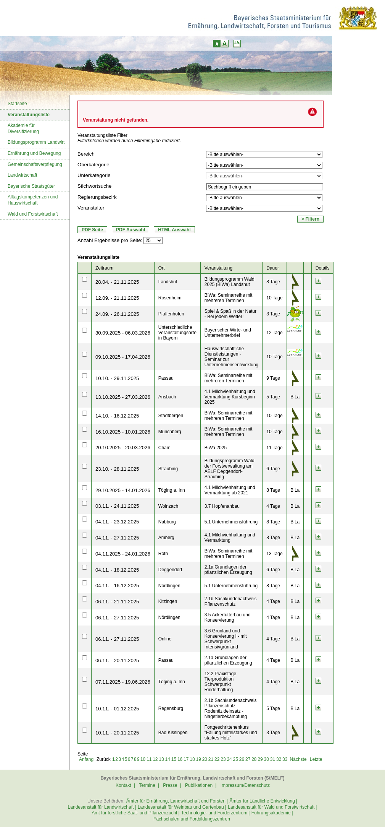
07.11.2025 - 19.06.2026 (122, 682)
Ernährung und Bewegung (34, 153)
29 (260, 759)
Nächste (298, 759)
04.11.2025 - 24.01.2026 (122, 554)
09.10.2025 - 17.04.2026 (122, 357)
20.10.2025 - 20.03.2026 (122, 447)
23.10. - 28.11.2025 (117, 469)
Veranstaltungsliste (29, 114)
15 (173, 759)
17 (186, 759)
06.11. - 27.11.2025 (117, 618)
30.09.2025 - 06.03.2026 (122, 333)
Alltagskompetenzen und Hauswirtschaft (33, 200)
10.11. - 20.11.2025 (117, 733)
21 (210, 759)
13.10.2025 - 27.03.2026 (122, 397)
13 (161, 759)
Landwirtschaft (22, 175)
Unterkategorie (94, 175)
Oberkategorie (93, 164)
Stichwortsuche (94, 186)
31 (272, 759)
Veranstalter (90, 208)
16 (179, 759)
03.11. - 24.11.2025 (117, 506)
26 (241, 759)
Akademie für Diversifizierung (23, 128)
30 (266, 759)
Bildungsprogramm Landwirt (36, 142)
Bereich (86, 154)
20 (204, 759)
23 (223, 759)
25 (235, 759)
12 (155, 759)
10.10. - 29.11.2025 (117, 378)
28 (253, 759)
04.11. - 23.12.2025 (117, 522)
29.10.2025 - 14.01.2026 (122, 490)
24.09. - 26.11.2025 (117, 314)
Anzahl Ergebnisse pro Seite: (109, 240)
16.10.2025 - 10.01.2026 (122, 432)
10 (142, 759)
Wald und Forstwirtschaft (33, 214)
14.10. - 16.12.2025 (117, 416)
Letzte (316, 759)
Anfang (86, 759)
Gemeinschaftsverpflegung (35, 164)
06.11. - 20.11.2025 (117, 660)
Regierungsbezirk (97, 197)
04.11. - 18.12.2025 (117, 570)
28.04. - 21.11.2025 (117, 282)
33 (284, 759)
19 (198, 759)
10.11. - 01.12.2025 (117, 709)
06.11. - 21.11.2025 (117, 601)
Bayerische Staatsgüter (31, 186)
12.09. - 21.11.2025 (117, 298)
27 (247, 759)
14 (167, 759)
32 (278, 759)
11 (149, 759)
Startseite (17, 103)
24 (229, 759)
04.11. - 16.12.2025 (117, 585)
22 (216, 759)
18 (192, 759)
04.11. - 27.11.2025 (117, 538)
